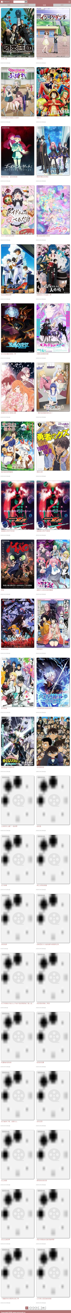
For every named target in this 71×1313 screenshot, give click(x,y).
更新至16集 (41, 423)
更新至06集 (6, 187)
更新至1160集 (42, 69)
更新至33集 (6, 482)
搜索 (26, 1)
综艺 (62, 5)
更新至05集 (41, 10)
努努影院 (6, 2)
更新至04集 (6, 69)
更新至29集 (6, 1190)
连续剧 (26, 5)
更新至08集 (6, 10)
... (39, 1308)
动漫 (44, 5)
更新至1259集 (42, 718)
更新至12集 (6, 718)
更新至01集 (6, 1250)
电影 (8, 5)
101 (43, 1308)
